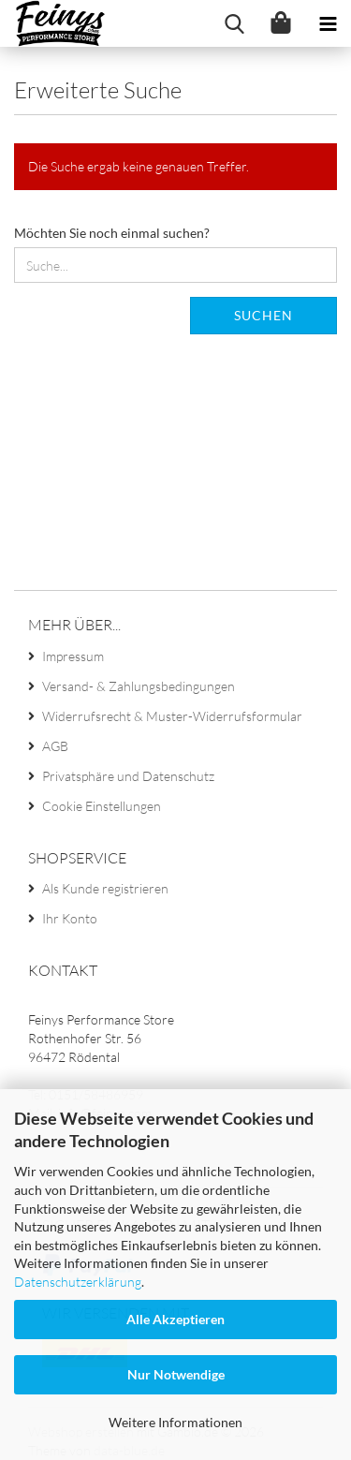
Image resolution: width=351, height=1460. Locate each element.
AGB (55, 746)
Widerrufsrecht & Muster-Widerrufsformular (172, 716)
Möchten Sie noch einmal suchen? (112, 233)
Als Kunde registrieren (105, 888)
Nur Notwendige (176, 1374)
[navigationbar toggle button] (327, 23)
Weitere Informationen (175, 1422)
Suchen (263, 315)
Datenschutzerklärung (77, 1282)
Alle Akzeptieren (175, 1319)
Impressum (73, 656)
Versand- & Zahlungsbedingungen (138, 686)
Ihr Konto (69, 918)
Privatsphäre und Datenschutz (128, 776)
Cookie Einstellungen (101, 806)
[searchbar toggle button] (234, 23)
